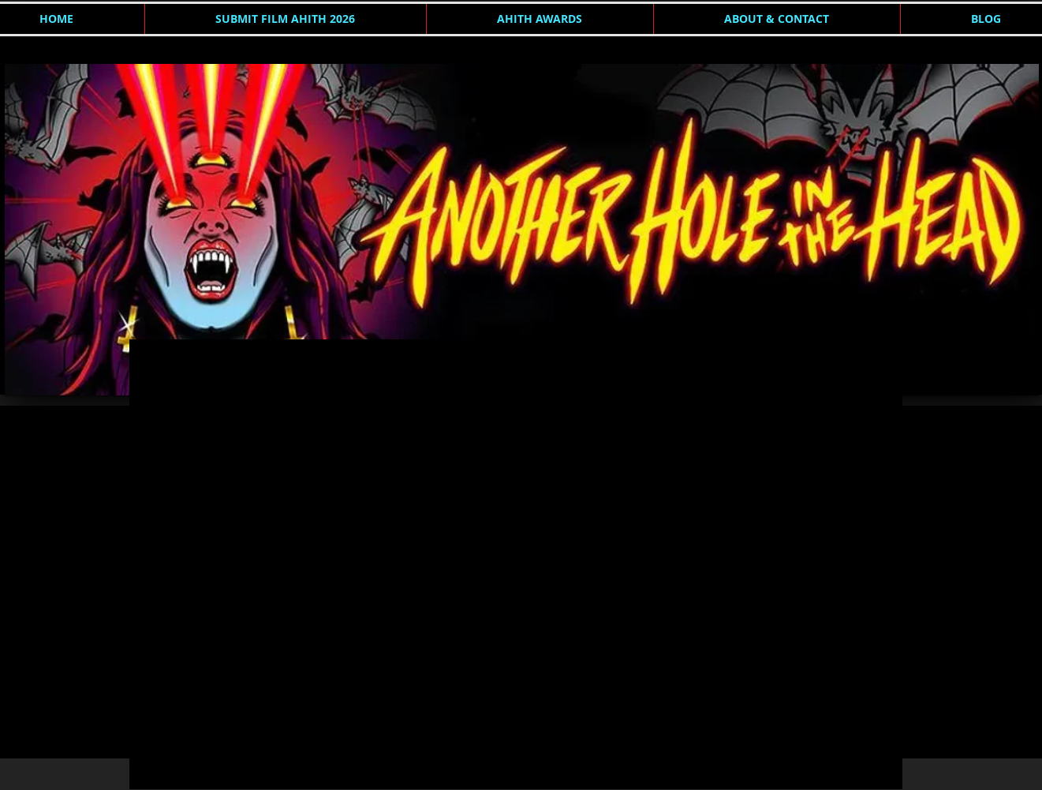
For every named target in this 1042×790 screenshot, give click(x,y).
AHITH (163, 371)
